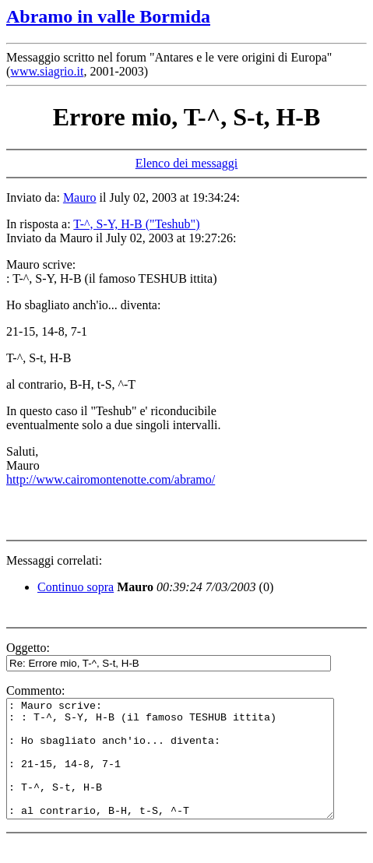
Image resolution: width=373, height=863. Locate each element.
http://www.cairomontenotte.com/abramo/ (110, 479)
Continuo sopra (75, 587)
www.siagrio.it (46, 71)
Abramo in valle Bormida (108, 16)
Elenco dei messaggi (186, 163)
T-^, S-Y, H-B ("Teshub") (136, 224)
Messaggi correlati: (54, 560)
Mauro (80, 197)
